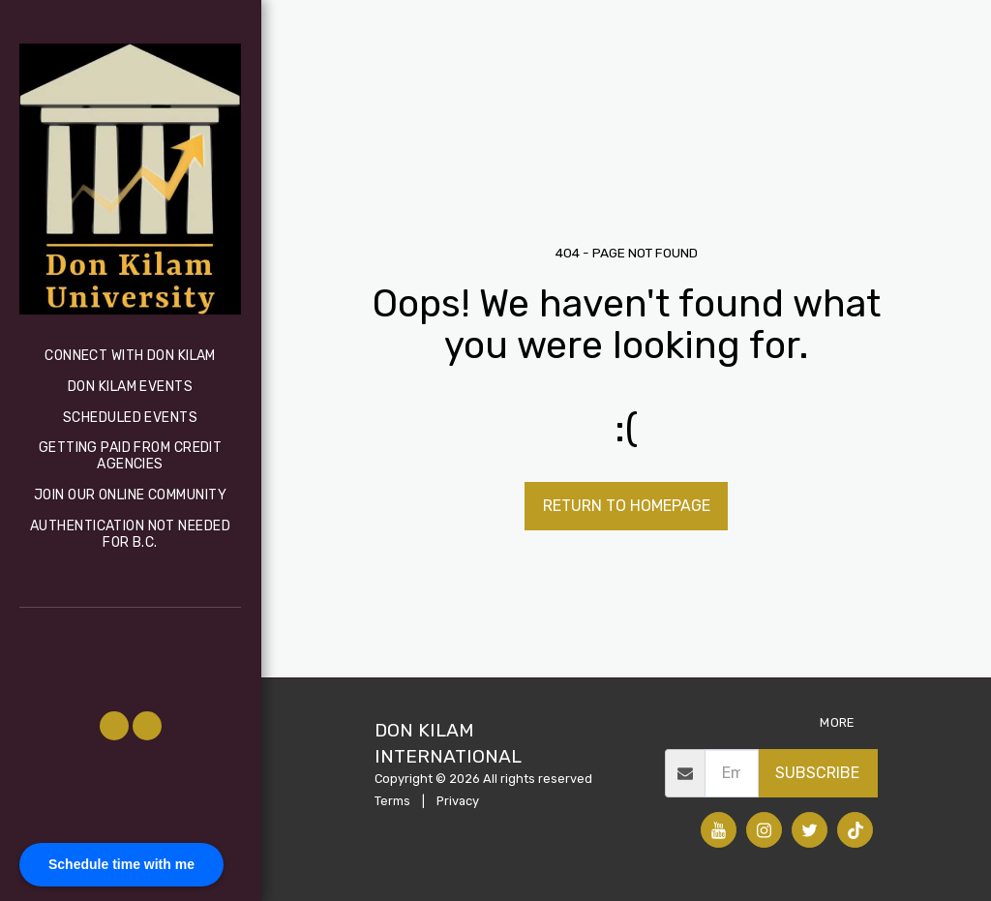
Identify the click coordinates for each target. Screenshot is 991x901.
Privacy (457, 801)
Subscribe (817, 773)
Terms (392, 801)
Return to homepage (626, 505)
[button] (114, 725)
